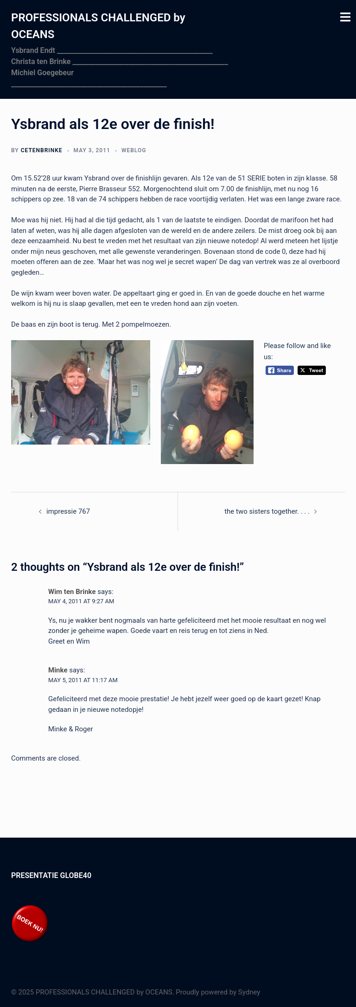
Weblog (133, 150)
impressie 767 (68, 511)
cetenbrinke (42, 150)
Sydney (249, 992)
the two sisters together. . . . (267, 511)
